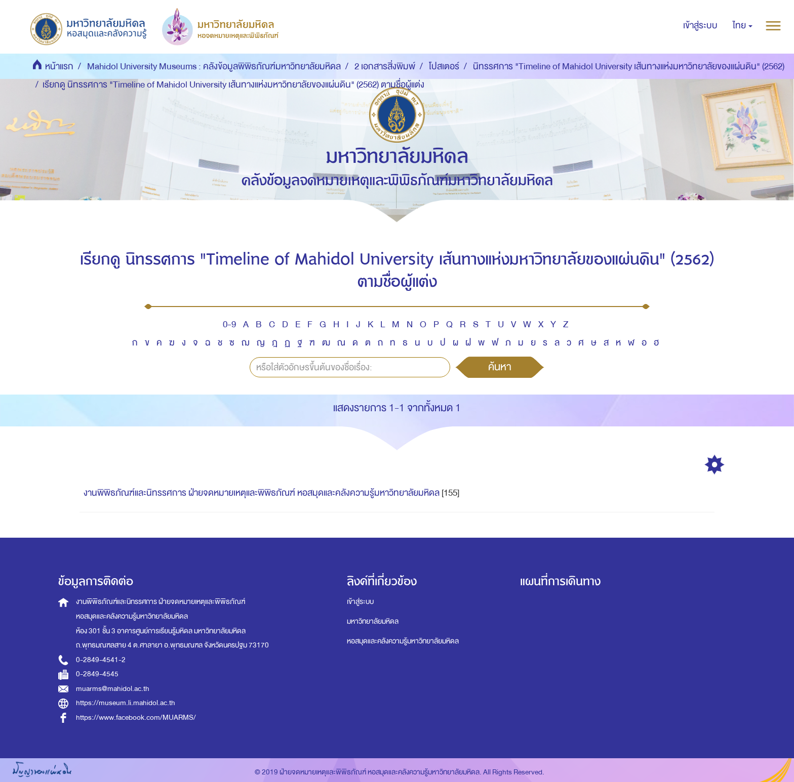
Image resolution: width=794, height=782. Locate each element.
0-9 (229, 324)
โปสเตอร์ (444, 66)
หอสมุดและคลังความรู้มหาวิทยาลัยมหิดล (403, 641)
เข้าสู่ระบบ (360, 601)
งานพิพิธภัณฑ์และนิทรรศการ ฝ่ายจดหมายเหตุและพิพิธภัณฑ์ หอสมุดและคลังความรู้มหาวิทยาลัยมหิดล (262, 493)
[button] (742, 25)
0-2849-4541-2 (101, 660)
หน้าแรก (59, 66)
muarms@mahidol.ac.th (112, 688)
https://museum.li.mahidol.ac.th (125, 703)
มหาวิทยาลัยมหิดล (373, 621)
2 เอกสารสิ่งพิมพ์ (384, 66)
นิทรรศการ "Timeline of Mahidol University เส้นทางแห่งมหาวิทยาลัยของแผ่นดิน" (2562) (628, 66)
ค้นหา (499, 367)
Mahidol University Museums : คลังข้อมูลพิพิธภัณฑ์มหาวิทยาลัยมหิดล (214, 66)
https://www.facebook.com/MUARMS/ (136, 717)
